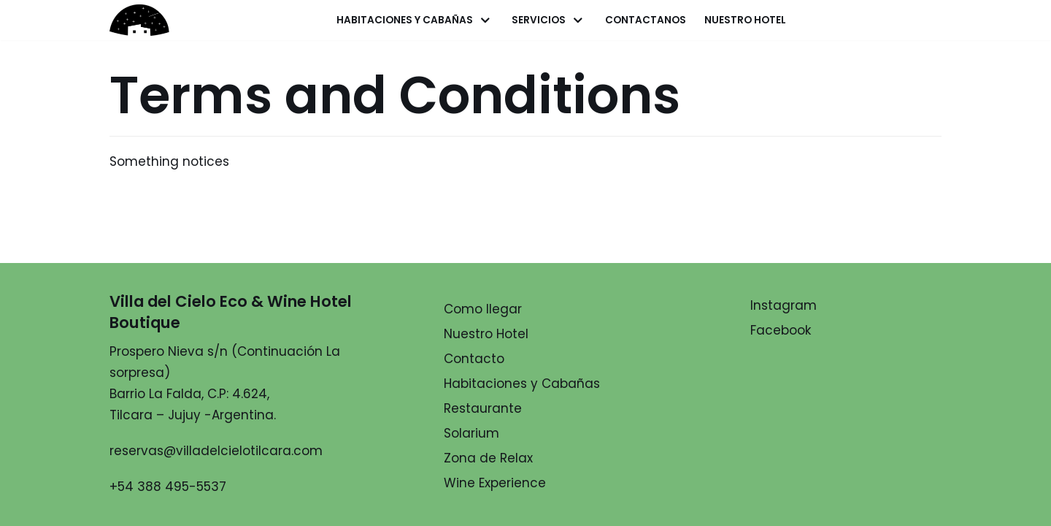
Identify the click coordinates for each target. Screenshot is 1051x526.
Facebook (780, 330)
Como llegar (483, 309)
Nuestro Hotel (745, 20)
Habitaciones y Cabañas (522, 383)
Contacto (474, 358)
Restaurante (483, 408)
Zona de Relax (488, 458)
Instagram (783, 305)
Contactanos (645, 20)
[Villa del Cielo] (149, 19)
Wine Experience (495, 483)
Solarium (471, 433)
